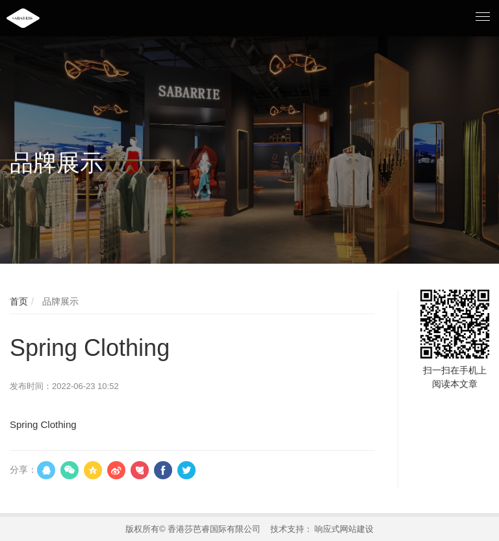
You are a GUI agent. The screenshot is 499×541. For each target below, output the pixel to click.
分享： (23, 469)
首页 (19, 301)
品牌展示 (59, 301)
